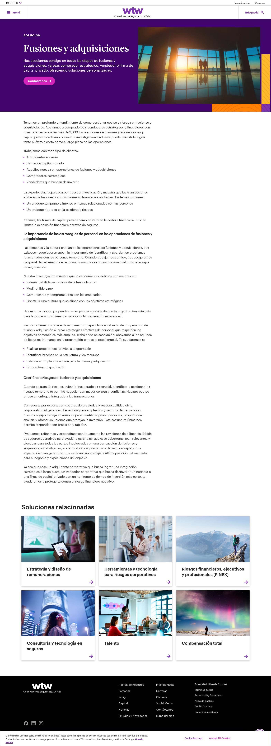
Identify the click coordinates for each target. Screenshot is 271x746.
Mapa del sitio (165, 715)
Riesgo (123, 697)
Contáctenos (164, 709)
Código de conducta (206, 711)
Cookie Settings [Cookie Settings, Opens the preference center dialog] (193, 737)
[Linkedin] (33, 723)
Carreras (260, 3)
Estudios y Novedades (133, 715)
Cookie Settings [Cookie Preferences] (204, 706)
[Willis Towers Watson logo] (42, 688)
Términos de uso (204, 689)
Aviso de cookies (204, 700)
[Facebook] (26, 723)
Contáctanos (40, 80)
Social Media (164, 703)
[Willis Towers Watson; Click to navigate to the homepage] (133, 12)
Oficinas (161, 697)
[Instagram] (41, 723)
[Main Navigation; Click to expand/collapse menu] (13, 12)
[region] (135, 738)
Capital (123, 703)
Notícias (124, 709)
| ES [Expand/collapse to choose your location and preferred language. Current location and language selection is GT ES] (14, 3)
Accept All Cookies (219, 737)
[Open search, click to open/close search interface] (255, 12)
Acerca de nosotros (131, 684)
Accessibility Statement (208, 695)
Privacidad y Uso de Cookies (211, 684)
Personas (124, 690)
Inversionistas (242, 3)
